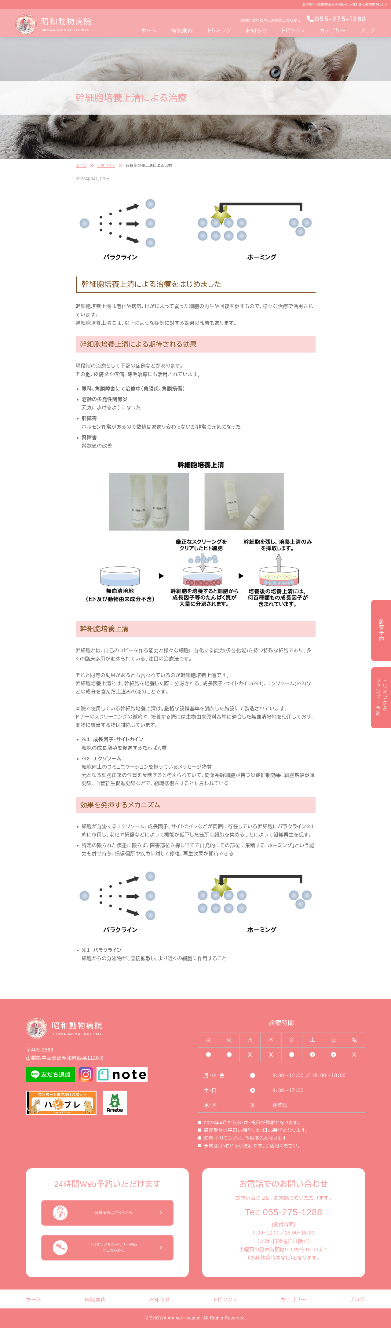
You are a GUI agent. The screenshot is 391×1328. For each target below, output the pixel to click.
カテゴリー (332, 30)
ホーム (149, 30)
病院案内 (182, 30)
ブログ (368, 30)
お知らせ (256, 30)
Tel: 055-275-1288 (284, 1212)
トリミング (219, 30)
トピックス (293, 30)
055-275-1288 (337, 19)
